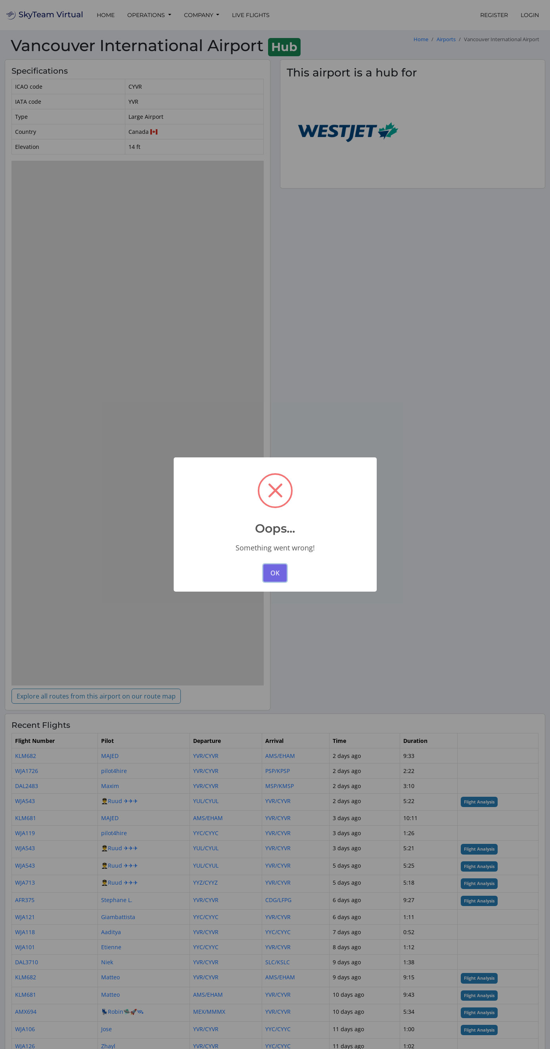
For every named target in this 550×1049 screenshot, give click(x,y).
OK (275, 573)
